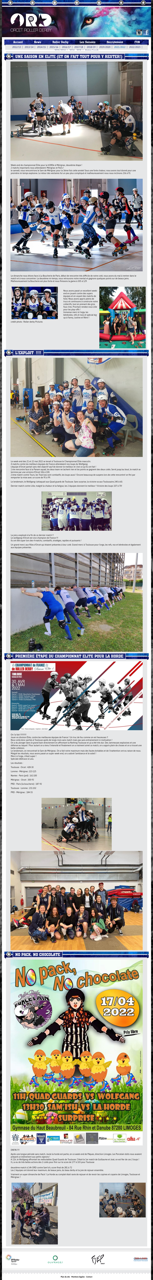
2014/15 (41, 47)
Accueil (18, 42)
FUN (137, 42)
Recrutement (115, 42)
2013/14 (29, 47)
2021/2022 (119, 47)
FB (146, 32)
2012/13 (16, 47)
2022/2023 (134, 47)
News (37, 42)
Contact (89, 1277)
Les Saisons (87, 42)
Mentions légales (78, 1277)
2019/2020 (104, 47)
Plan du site (65, 1277)
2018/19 (91, 47)
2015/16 (54, 47)
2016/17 (66, 47)
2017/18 (78, 47)
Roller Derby (60, 42)
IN (139, 32)
